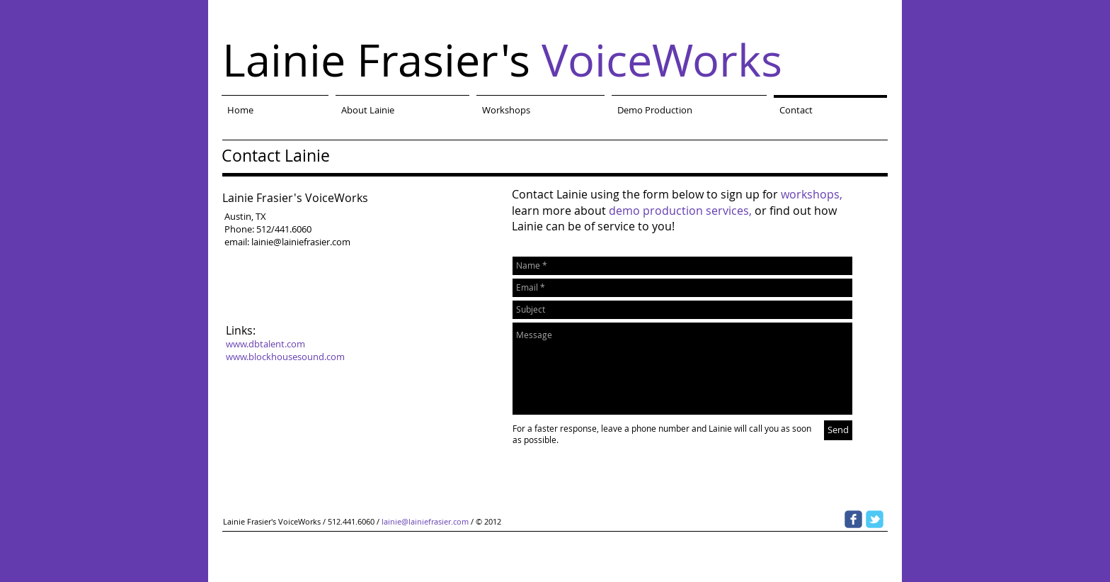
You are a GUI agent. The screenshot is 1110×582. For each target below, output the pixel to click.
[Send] (838, 430)
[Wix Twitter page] (874, 519)
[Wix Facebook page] (853, 519)
